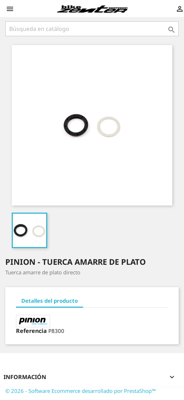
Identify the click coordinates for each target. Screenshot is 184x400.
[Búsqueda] (92, 28)
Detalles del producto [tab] (49, 300)
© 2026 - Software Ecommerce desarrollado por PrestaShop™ (80, 390)
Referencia (31, 330)
